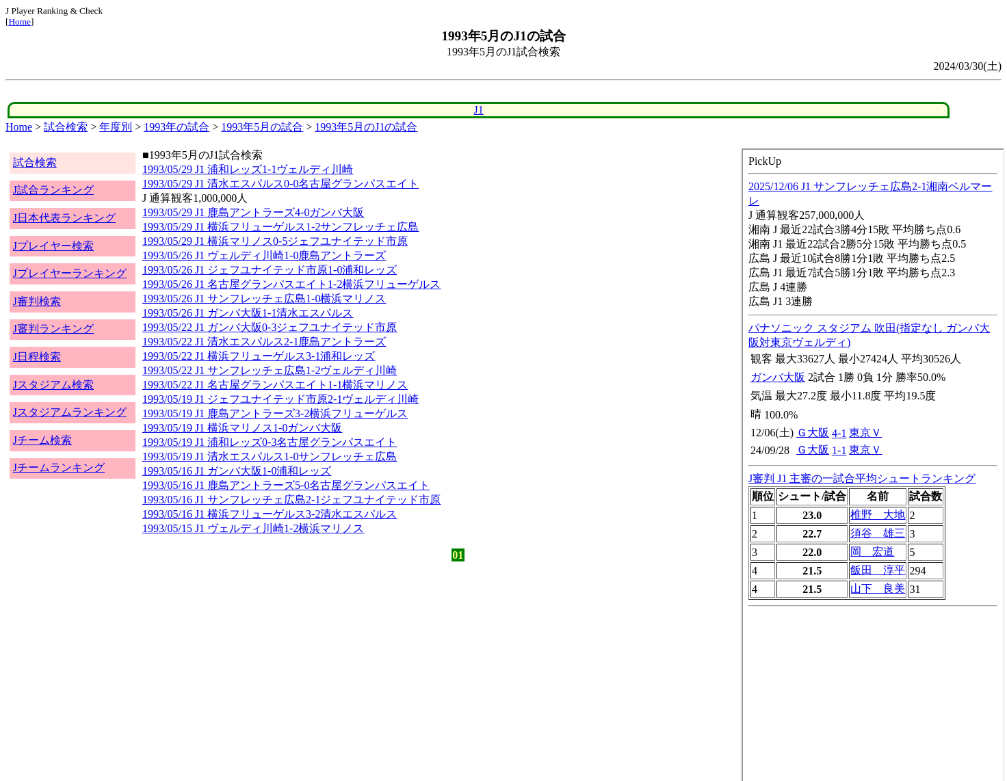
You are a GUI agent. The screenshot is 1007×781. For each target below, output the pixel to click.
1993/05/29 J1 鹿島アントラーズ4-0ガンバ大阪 (253, 212)
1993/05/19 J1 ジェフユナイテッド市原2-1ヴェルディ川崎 (280, 399)
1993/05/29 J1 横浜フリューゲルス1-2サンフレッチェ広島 (280, 227)
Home (19, 21)
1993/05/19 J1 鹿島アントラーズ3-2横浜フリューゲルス (275, 413)
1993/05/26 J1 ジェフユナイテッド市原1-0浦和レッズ (269, 270)
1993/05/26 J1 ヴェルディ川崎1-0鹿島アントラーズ (264, 255)
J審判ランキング (53, 328)
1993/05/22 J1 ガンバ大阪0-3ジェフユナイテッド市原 (269, 327)
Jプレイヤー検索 (53, 246)
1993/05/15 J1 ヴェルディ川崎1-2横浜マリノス (253, 528)
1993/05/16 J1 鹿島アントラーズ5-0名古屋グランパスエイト (286, 485)
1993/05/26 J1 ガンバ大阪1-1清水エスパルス (247, 313)
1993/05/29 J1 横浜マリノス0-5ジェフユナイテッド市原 (275, 241)
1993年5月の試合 (262, 127)
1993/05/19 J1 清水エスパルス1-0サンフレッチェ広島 (269, 456)
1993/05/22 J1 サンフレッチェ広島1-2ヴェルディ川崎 (269, 370)
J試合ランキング (53, 190)
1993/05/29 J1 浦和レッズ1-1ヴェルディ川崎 (247, 169)
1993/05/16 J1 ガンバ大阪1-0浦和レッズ (236, 471)
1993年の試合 (176, 127)
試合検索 (66, 127)
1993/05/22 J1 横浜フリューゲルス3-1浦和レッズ (258, 356)
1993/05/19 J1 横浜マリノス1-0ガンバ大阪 (242, 428)
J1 (478, 110)
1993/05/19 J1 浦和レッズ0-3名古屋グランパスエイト (269, 442)
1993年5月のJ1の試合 (366, 127)
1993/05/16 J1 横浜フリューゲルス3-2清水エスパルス (269, 514)
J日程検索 (37, 356)
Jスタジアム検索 (53, 384)
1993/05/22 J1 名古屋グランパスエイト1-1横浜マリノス (275, 384)
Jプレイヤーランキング (70, 273)
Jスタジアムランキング (70, 412)
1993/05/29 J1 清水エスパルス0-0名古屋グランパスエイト (280, 183)
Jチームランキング (59, 467)
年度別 (115, 127)
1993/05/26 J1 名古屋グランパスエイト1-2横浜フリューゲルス (291, 284)
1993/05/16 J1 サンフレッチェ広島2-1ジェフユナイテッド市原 (291, 499)
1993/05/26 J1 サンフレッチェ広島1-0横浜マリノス (264, 298)
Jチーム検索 (42, 440)
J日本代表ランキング (64, 218)
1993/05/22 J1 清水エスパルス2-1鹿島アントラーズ (264, 341)
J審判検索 (37, 301)
